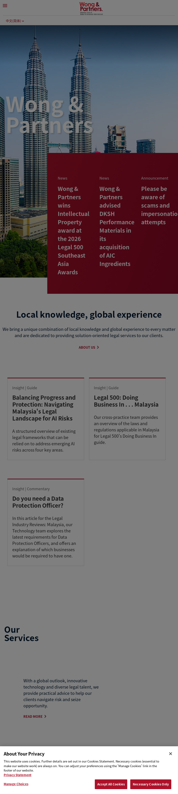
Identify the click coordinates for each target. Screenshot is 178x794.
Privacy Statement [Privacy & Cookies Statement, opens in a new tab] (17, 775)
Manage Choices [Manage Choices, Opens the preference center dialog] (16, 784)
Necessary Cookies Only (151, 784)
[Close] (170, 754)
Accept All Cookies (111, 784)
